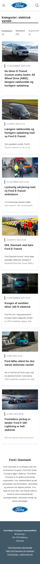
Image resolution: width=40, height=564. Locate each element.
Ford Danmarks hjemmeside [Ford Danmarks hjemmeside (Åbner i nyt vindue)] (20, 548)
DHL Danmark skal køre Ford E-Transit (19, 247)
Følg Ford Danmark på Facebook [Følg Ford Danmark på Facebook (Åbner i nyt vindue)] (20, 551)
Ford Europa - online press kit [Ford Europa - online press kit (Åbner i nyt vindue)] (20, 555)
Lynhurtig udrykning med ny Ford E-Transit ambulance (20, 191)
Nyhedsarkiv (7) (7, 32)
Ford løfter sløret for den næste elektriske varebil (19, 363)
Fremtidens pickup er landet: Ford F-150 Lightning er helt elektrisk (18, 424)
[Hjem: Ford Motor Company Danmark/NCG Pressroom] (19, 5)
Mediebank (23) (20, 32)
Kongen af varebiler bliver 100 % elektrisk (18, 305)
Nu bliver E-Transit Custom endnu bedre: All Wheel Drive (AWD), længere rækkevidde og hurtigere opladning (20, 78)
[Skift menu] (3, 5)
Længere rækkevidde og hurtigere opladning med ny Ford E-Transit (20, 133)
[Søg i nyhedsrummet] (37, 5)
